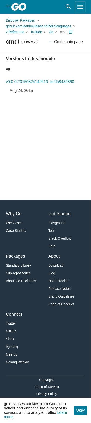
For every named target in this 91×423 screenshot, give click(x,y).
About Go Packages (21, 281)
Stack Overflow (59, 238)
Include (36, 32)
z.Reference (15, 32)
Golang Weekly (17, 362)
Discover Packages (20, 20)
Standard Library (18, 265)
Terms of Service (46, 387)
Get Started (59, 213)
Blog (51, 273)
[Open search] (68, 6)
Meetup (11, 354)
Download (55, 265)
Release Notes (59, 289)
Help (51, 246)
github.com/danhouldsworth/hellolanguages (38, 26)
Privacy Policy (46, 394)
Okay (80, 410)
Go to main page (66, 42)
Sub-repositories (18, 273)
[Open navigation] (80, 7)
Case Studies (16, 231)
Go (51, 32)
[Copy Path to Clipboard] (70, 32)
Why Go (14, 213)
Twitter (11, 323)
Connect (14, 314)
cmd (63, 32)
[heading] (20, 7)
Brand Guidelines (61, 296)
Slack (10, 339)
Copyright (46, 380)
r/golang (12, 347)
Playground (57, 223)
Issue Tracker (58, 281)
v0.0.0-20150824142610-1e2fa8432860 (40, 82)
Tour (51, 231)
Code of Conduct (61, 304)
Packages (15, 256)
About (54, 256)
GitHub (11, 331)
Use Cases (14, 223)
